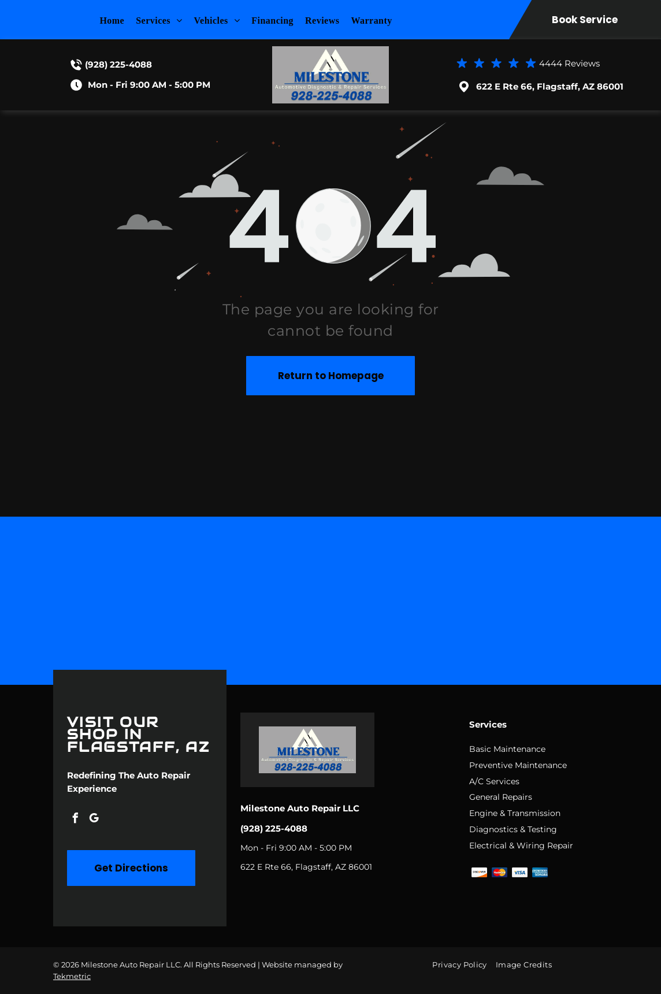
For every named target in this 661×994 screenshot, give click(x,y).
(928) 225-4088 (118, 64)
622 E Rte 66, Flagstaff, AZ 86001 (549, 86)
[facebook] (75, 819)
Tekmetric (72, 976)
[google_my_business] (94, 819)
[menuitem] (117, 21)
